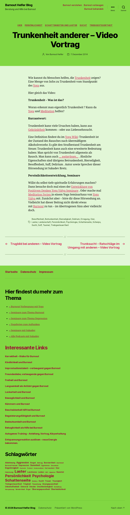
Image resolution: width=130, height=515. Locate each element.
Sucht (83, 25)
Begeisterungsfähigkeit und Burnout (25, 415)
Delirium (76, 219)
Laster (34, 222)
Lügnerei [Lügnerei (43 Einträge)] (52, 472)
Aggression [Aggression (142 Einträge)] (22, 462)
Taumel (46, 225)
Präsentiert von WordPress (68, 508)
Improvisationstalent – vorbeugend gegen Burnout (32, 368)
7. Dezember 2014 (79, 54)
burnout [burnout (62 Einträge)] (60, 463)
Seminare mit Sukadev (22, 330)
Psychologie (72, 222)
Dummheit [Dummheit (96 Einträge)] (35, 465)
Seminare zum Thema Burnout (26, 312)
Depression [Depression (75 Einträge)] (24, 465)
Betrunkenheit (51, 219)
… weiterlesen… (68, 156)
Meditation (47, 111)
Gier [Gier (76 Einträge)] (57, 468)
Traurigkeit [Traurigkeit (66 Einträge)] (57, 481)
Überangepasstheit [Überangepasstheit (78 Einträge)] (41, 489)
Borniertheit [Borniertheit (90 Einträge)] (49, 462)
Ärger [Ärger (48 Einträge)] (28, 489)
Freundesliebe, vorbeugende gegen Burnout (29, 374)
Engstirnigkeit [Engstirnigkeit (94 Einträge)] (12, 468)
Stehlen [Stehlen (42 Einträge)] (34, 481)
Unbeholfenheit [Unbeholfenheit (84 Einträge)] (12, 487)
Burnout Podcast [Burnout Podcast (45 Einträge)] (11, 465)
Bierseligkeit (65, 219)
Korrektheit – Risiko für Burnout (22, 356)
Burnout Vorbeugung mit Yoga (26, 306)
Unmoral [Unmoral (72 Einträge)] (24, 487)
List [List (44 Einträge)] (46, 472)
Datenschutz (28, 271)
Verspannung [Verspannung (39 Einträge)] (9, 489)
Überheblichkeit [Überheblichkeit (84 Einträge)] (58, 489)
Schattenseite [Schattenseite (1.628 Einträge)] (18, 480)
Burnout (38, 206)
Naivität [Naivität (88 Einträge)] (60, 472)
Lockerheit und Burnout (18, 392)
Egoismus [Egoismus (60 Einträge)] (45, 465)
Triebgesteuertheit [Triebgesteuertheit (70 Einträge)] (13, 484)
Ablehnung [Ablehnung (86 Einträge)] (10, 463)
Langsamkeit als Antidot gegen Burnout (26, 386)
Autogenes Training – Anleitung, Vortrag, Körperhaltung (35, 433)
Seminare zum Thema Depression (28, 318)
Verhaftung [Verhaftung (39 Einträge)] (57, 487)
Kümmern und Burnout (17, 404)
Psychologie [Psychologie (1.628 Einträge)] (43, 476)
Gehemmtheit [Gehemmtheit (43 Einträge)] (38, 468)
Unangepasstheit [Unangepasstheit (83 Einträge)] (50, 484)
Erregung (85, 219)
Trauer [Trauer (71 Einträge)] (48, 481)
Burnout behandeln (93, 9)
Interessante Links (26, 347)
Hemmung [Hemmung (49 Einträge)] (9, 472)
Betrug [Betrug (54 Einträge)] (40, 463)
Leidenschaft (45, 222)
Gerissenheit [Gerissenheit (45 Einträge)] (49, 468)
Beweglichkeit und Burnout (20, 398)
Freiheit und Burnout (16, 380)
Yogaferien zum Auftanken (24, 324)
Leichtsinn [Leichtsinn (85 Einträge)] (32, 472)
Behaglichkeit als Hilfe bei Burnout (23, 427)
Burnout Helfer (56, 54)
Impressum (46, 271)
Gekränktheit (36, 130)
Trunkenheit (83, 78)
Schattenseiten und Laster (61, 25)
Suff (40, 225)
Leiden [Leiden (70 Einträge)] (41, 472)
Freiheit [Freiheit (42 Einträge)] (29, 468)
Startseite (11, 271)
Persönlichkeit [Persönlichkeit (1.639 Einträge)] (18, 476)
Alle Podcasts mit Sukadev (24, 336)
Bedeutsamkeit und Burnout (20, 421)
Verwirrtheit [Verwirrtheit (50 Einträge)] (20, 489)
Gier (19, 25)
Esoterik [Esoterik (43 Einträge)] (23, 468)
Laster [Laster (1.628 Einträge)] (20, 471)
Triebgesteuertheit (101, 25)
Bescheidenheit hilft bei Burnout (22, 410)
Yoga (36, 85)
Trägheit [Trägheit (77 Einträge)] (27, 484)
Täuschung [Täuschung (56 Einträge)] (36, 484)
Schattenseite (85, 222)
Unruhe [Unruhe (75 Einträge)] (32, 487)
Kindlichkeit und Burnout (18, 362)
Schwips (96, 222)
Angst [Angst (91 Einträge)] (33, 462)
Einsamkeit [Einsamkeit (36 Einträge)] (54, 465)
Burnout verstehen (72, 5)
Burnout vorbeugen (93, 5)
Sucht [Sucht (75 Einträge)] (41, 481)
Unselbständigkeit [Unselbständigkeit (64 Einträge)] (45, 487)
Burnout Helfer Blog (18, 5)
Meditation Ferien (40, 194)
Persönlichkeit (34, 25)
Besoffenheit (38, 219)
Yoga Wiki (71, 137)
